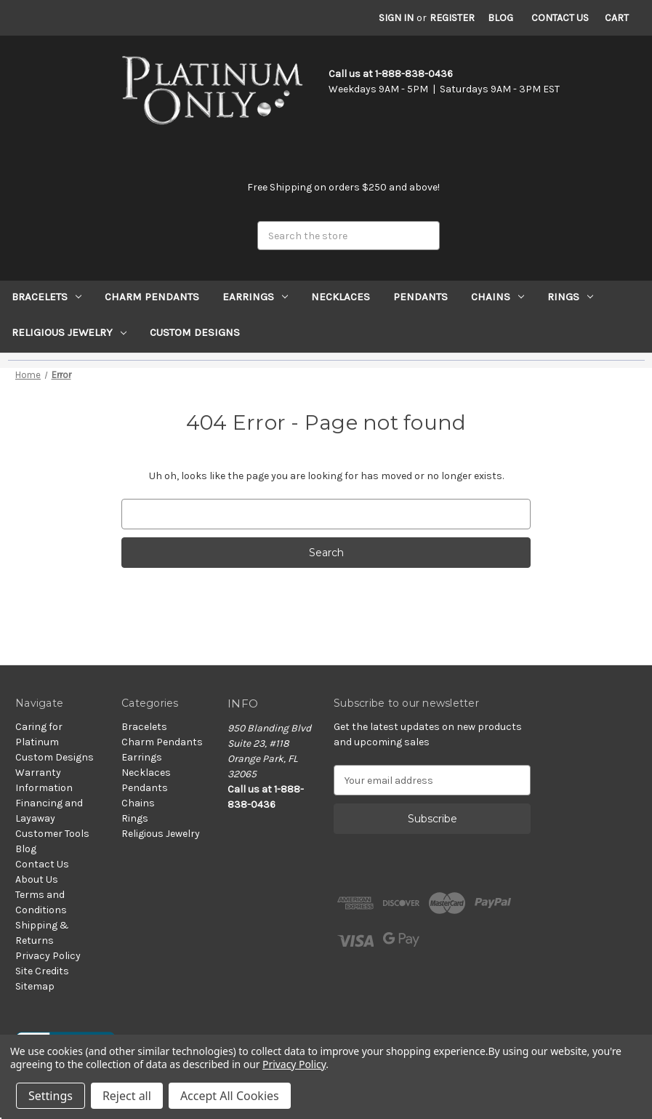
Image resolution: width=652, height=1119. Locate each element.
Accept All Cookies (229, 1096)
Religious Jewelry (69, 332)
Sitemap (35, 986)
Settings (50, 1096)
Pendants (420, 296)
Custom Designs (195, 332)
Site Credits (42, 971)
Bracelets (46, 296)
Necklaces (340, 296)
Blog (500, 18)
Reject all (126, 1096)
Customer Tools (52, 833)
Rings (570, 296)
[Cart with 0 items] (617, 18)
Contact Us (560, 18)
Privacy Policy (48, 956)
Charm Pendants (152, 296)
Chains (497, 296)
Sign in (396, 18)
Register (452, 18)
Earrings (255, 296)
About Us (36, 879)
